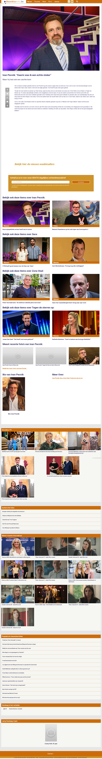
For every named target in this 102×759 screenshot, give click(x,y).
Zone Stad (66, 378)
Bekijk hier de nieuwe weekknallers (34, 164)
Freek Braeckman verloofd (9, 660)
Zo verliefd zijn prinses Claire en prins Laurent (59, 476)
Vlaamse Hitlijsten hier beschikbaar (11, 515)
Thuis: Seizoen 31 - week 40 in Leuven (45, 557)
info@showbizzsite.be (60, 757)
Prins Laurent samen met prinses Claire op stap (14, 499)
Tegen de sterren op (76, 378)
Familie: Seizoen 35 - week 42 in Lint (11, 604)
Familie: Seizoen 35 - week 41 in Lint (11, 627)
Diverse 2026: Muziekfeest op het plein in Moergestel (16, 557)
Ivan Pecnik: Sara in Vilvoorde (10, 365)
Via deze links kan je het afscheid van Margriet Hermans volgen (19, 644)
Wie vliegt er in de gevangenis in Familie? (13, 652)
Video (44, 2)
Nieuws (29, 2)
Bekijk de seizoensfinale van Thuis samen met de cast (16, 648)
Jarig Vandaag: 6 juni (9, 721)
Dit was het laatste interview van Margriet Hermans (48, 451)
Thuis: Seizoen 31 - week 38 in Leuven (78, 604)
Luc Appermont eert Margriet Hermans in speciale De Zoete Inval (19, 664)
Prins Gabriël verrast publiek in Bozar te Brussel (14, 476)
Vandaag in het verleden (11, 705)
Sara (61, 378)
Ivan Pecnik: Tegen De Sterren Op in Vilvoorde (48, 365)
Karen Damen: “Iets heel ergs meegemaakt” (13, 685)
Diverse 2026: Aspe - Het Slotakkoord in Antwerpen (48, 604)
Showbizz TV (6, 430)
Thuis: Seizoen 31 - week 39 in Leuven (45, 580)
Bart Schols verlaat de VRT (9, 689)
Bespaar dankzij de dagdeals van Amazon (13, 511)
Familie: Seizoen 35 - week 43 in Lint (78, 557)
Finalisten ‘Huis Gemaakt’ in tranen (11, 640)
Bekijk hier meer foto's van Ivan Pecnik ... (15, 368)
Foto (50, 2)
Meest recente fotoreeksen (12, 536)
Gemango (84, 757)
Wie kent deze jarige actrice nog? (11, 697)
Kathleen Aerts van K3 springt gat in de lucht (13, 451)
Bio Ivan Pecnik (13, 414)
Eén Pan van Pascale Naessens (10, 523)
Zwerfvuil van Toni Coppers (9, 519)
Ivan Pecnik (55, 378)
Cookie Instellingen (72, 757)
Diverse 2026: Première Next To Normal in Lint (14, 580)
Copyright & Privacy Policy (46, 757)
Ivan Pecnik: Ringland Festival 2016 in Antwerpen (81, 365)
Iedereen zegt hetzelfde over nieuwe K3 (12, 681)
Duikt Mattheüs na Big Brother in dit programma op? (16, 668)
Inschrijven (81, 182)
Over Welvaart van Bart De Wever (10, 527)
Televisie (37, 2)
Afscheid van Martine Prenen (10, 693)
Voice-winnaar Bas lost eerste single (12, 656)
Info (37, 757)
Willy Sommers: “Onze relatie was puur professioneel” (16, 677)
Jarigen (56, 2)
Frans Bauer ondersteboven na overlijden (13, 673)
